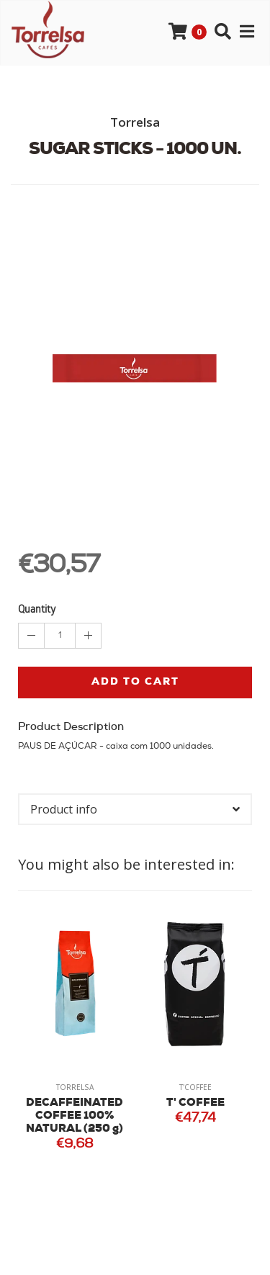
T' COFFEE (195, 1103)
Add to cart (135, 682)
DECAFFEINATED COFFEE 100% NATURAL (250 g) (74, 1116)
